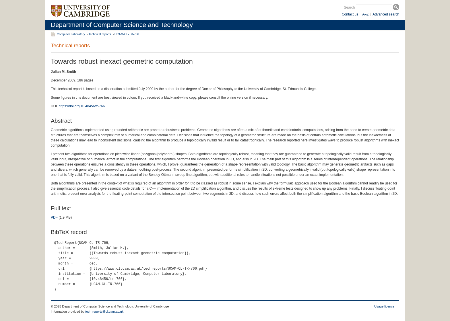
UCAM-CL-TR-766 (127, 34)
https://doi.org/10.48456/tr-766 (82, 106)
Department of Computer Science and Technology (122, 24)
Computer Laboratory (71, 34)
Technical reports (99, 34)
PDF (54, 217)
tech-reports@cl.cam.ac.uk (104, 311)
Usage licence (384, 306)
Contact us (350, 14)
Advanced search (386, 14)
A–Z (365, 14)
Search (349, 7)
